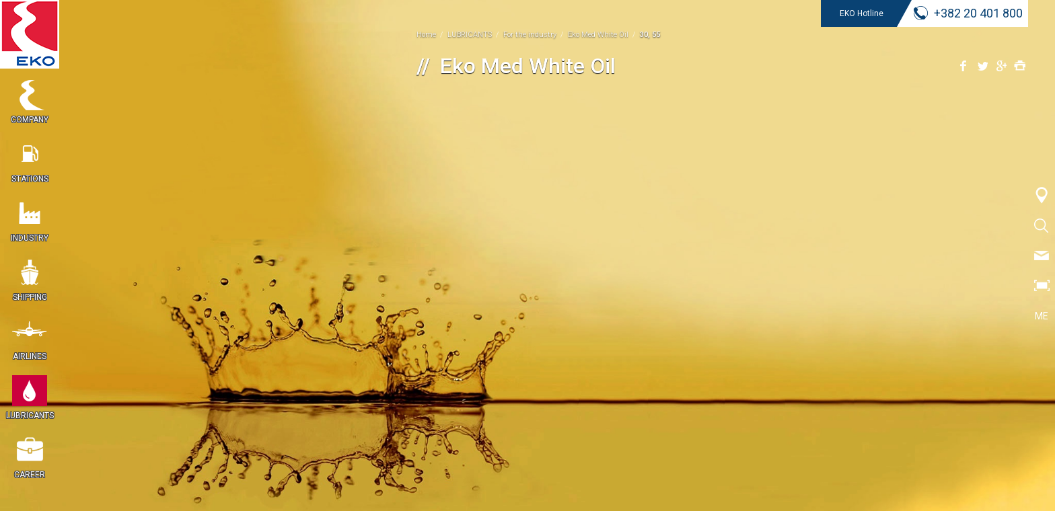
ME (1041, 316)
